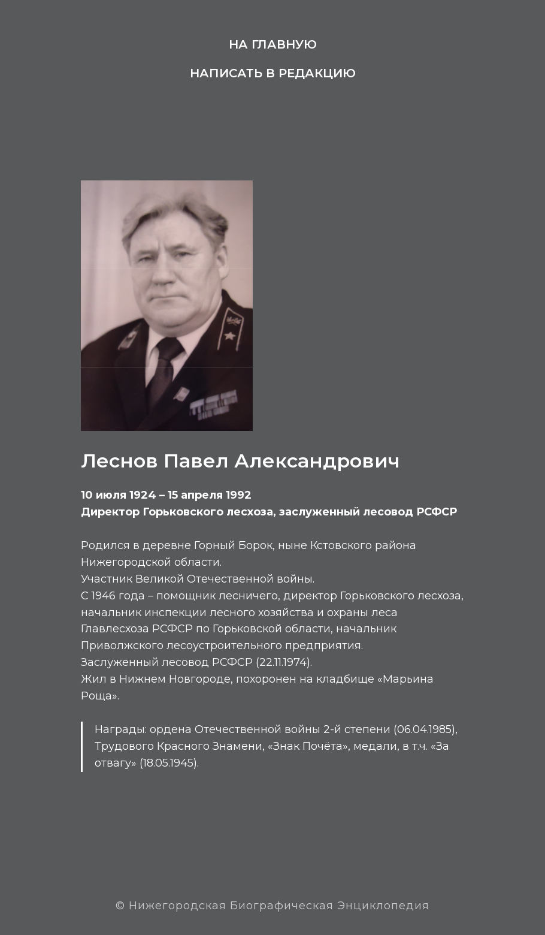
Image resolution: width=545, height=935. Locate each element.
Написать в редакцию (273, 73)
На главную (273, 44)
